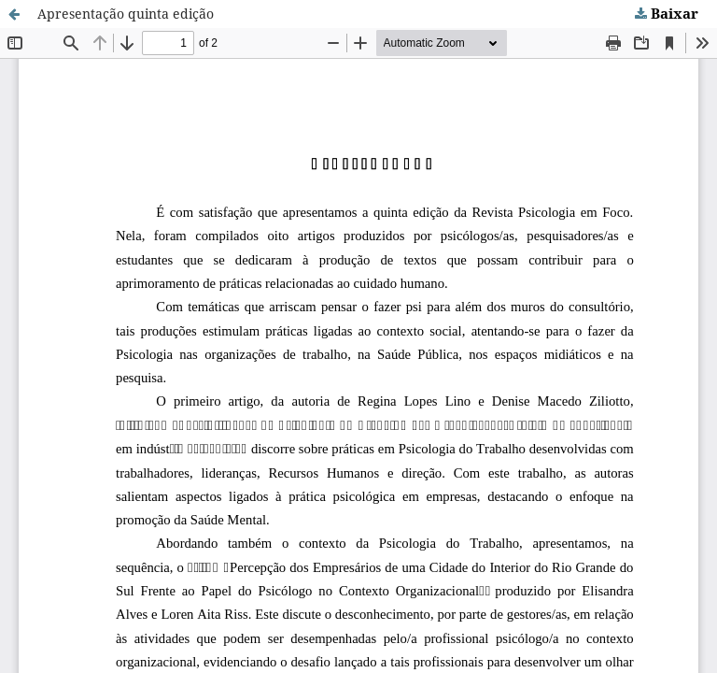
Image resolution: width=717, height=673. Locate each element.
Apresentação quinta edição (125, 13)
